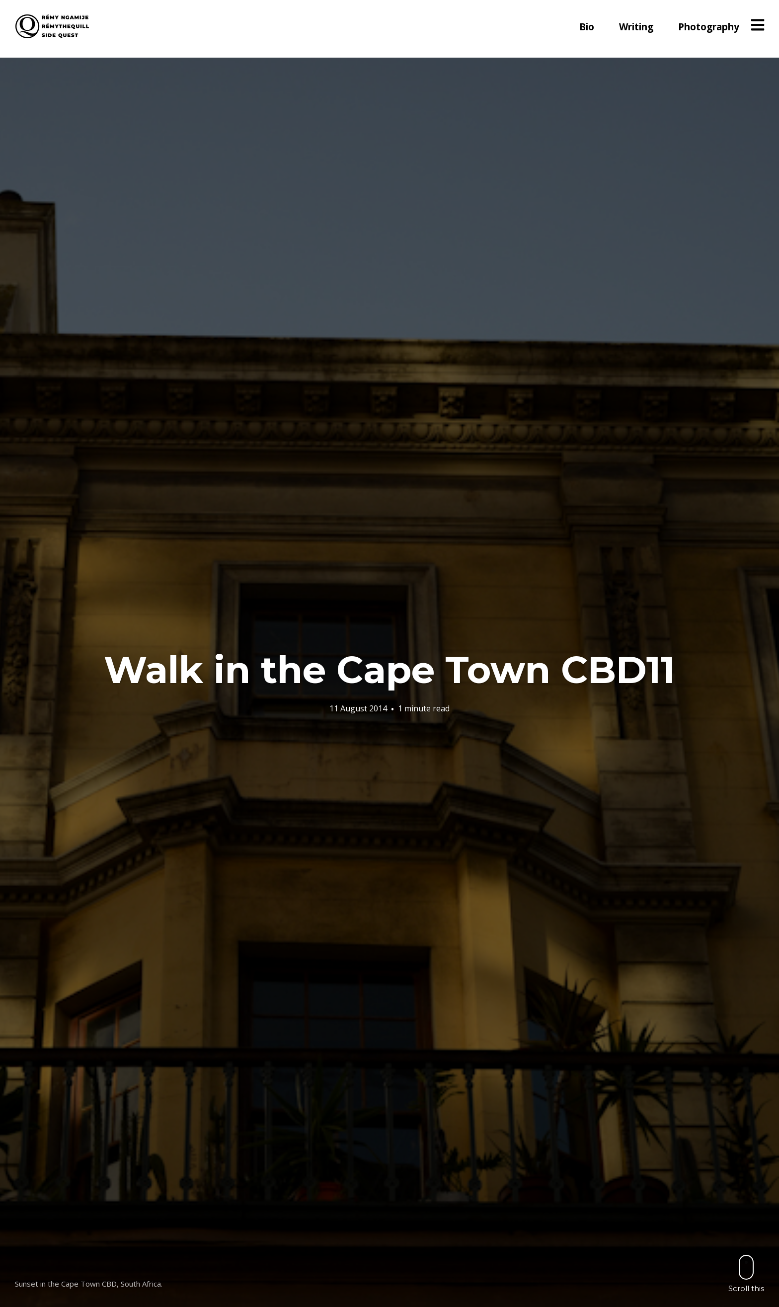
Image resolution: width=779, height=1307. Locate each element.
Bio (586, 26)
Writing (636, 26)
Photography (708, 26)
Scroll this (746, 1273)
